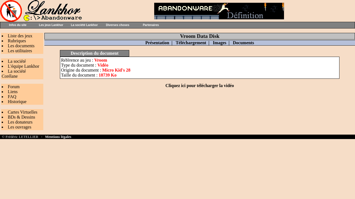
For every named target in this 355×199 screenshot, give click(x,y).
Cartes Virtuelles (22, 112)
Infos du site (18, 25)
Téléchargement (191, 42)
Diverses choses (117, 25)
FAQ (12, 96)
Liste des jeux (20, 35)
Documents (243, 42)
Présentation (157, 42)
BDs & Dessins (21, 117)
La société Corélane (14, 73)
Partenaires (151, 25)
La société (17, 61)
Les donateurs (20, 122)
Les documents (21, 45)
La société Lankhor (84, 25)
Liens (13, 91)
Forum (14, 86)
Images (219, 42)
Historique (17, 101)
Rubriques (17, 40)
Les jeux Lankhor (51, 25)
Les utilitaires (20, 50)
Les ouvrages (19, 127)
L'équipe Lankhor (23, 66)
